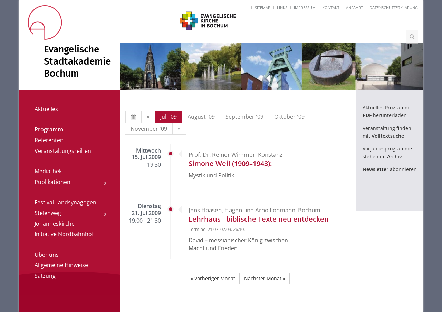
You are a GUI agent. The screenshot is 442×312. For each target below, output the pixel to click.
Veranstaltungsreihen (63, 151)
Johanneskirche (55, 223)
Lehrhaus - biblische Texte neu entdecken (259, 219)
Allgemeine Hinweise (61, 265)
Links (282, 7)
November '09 (149, 129)
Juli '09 (168, 116)
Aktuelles (46, 109)
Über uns (47, 255)
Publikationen (52, 182)
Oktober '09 (289, 116)
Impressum (305, 7)
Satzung (45, 276)
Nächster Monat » (264, 278)
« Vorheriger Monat (213, 278)
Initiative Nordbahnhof (64, 234)
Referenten (49, 140)
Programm (49, 129)
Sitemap (262, 7)
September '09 (244, 116)
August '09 (201, 116)
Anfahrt (354, 7)
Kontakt (330, 7)
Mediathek (48, 171)
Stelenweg (48, 213)
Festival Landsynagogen (65, 202)
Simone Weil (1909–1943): (230, 163)
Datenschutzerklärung (393, 7)
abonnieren (390, 169)
